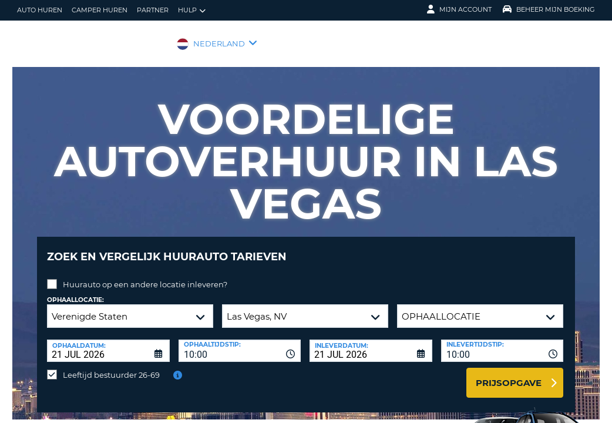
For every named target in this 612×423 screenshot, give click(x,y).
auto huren (39, 10)
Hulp (192, 10)
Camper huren (99, 10)
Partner (153, 10)
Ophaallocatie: (75, 291)
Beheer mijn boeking (549, 9)
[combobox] (240, 342)
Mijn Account (459, 9)
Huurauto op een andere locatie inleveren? (145, 275)
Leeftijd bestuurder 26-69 (111, 366)
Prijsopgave (509, 374)
